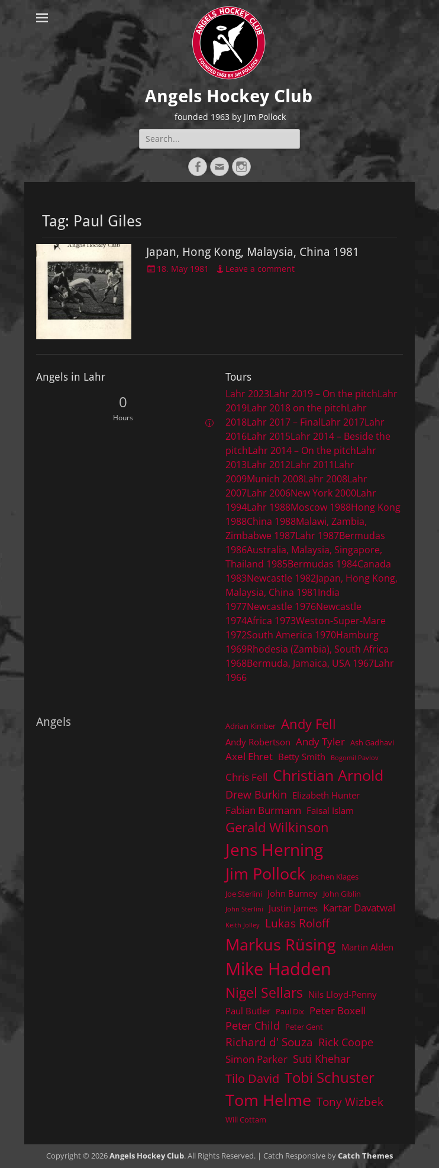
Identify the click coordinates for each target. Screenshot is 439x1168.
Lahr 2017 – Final (284, 422)
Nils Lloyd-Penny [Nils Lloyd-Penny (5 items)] (342, 994)
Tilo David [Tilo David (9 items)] (252, 1078)
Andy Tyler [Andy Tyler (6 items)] (320, 741)
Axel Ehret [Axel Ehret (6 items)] (249, 756)
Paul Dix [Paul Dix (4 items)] (290, 1011)
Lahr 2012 (268, 464)
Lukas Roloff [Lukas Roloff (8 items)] (297, 923)
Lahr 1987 (317, 535)
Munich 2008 (275, 478)
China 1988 (271, 521)
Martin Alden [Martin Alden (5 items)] (367, 947)
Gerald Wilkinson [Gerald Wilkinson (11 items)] (277, 827)
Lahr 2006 (268, 492)
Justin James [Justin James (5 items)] (293, 908)
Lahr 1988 (268, 507)
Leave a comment (260, 268)
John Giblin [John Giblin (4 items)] (342, 893)
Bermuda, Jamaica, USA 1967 (310, 663)
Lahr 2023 (247, 393)
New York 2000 (323, 492)
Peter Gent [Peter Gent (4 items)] (304, 1026)
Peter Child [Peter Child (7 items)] (252, 1025)
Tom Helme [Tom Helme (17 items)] (268, 1100)
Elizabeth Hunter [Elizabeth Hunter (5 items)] (326, 795)
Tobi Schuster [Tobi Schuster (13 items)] (330, 1077)
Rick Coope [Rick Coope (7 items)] (345, 1042)
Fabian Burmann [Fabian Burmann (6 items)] (263, 810)
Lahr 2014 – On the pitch (302, 450)
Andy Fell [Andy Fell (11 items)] (308, 724)
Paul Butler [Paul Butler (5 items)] (247, 1011)
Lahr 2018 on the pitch (297, 407)
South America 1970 (291, 634)
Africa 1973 (271, 620)
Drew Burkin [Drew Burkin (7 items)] (256, 794)
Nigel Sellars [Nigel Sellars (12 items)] (264, 992)
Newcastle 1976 (281, 606)
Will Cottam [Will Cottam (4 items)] (245, 1119)
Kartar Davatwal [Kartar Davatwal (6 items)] (359, 907)
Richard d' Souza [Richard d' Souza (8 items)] (269, 1042)
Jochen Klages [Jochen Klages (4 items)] (335, 876)
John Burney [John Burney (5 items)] (292, 893)
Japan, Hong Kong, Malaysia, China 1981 (252, 252)
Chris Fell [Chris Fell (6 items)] (246, 777)
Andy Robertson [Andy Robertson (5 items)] (257, 742)
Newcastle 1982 (281, 578)
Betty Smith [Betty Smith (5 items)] (301, 757)
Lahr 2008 (325, 478)
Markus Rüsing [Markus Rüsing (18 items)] (280, 944)
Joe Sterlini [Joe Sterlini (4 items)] (243, 893)
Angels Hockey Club (228, 96)
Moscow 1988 (320, 507)
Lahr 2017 (342, 422)
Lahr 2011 (312, 464)
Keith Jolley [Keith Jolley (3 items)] (242, 925)
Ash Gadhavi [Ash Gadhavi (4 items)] (372, 742)
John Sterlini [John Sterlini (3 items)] (244, 909)
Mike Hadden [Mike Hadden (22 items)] (278, 969)
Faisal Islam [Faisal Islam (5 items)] (330, 810)
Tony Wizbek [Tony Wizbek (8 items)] (350, 1101)
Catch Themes (365, 1155)
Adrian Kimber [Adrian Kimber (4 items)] (250, 726)
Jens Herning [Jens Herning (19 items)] (274, 849)
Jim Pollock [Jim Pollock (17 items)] (265, 873)
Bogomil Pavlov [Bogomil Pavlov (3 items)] (355, 758)
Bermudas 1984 (322, 563)
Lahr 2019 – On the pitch (323, 393)
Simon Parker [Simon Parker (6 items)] (256, 1059)
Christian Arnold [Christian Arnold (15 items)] (328, 775)
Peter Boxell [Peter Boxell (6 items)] (337, 1010)
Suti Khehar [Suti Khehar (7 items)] (321, 1059)
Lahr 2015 (268, 436)
